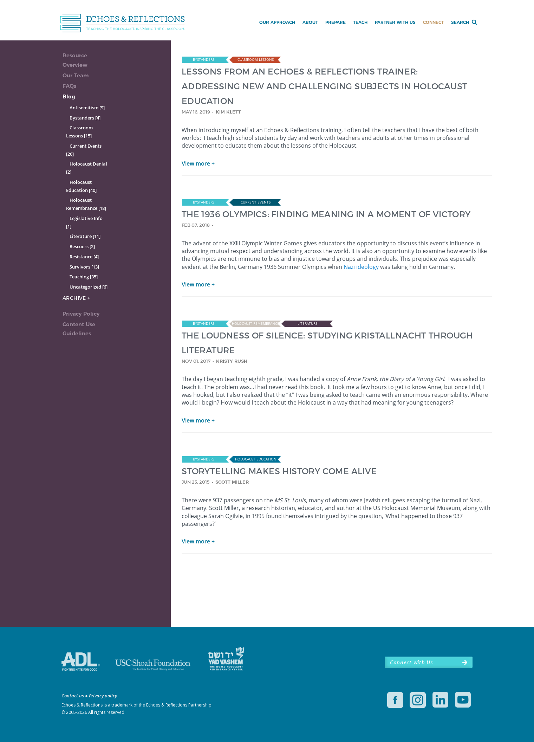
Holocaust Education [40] (81, 186)
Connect (433, 22)
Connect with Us (411, 662)
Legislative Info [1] (84, 222)
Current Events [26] (84, 150)
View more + (198, 163)
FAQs (69, 86)
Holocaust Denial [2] (86, 168)
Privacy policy (103, 695)
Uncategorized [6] (89, 287)
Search (460, 22)
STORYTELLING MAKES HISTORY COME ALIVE (279, 471)
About (310, 22)
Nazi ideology (361, 267)
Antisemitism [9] (87, 107)
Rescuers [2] (82, 246)
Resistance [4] (84, 256)
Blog (69, 96)
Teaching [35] (84, 276)
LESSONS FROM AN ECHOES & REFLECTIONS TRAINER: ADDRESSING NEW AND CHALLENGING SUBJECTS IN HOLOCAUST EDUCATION (325, 86)
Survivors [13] (84, 267)
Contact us (72, 695)
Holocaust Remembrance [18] (86, 204)
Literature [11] (85, 236)
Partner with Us (395, 22)
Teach (360, 22)
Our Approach (277, 22)
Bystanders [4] (85, 118)
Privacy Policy (81, 313)
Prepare (335, 22)
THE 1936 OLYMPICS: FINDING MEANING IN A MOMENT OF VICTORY (326, 214)
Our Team (76, 75)
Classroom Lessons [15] (79, 131)
